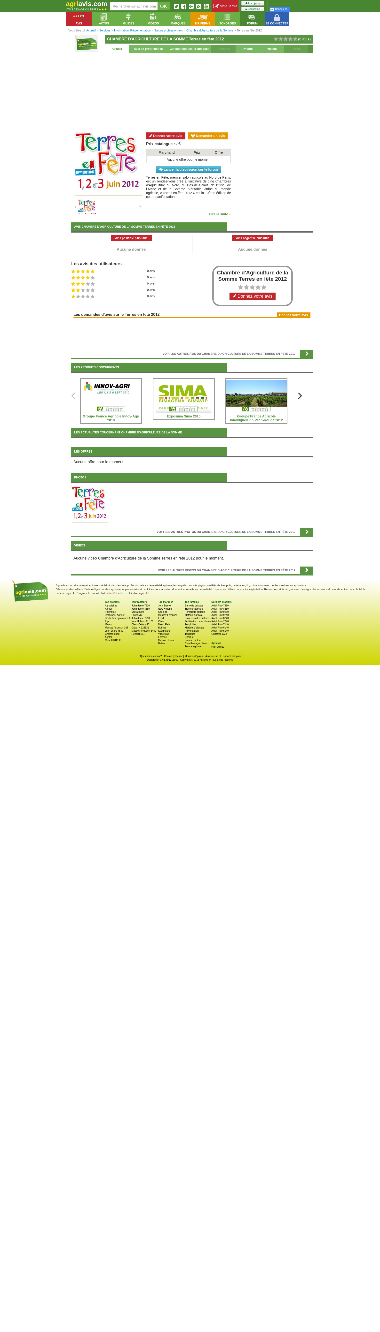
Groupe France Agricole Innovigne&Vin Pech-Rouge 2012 (256, 418)
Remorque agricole (195, 612)
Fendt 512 (137, 615)
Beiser (161, 643)
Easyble (162, 637)
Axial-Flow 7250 (220, 605)
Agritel (108, 608)
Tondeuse (190, 634)
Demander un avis (208, 136)
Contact (168, 656)
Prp (107, 621)
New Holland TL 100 (142, 621)
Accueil (117, 49)
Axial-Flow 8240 (220, 618)
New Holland (165, 608)
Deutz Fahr (164, 624)
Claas (161, 621)
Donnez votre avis (165, 136)
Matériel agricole (193, 615)
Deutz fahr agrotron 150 (118, 618)
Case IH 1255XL (140, 627)
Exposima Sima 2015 (184, 416)
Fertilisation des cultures (198, 621)
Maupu (108, 624)
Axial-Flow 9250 (220, 612)
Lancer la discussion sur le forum (188, 169)
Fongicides (190, 624)
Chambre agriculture (196, 643)
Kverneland (164, 630)
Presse (178, 656)
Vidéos (272, 49)
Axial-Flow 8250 (220, 608)
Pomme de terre (193, 640)
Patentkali (110, 612)
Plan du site (217, 646)
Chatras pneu (112, 634)
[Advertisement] (192, 92)
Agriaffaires (111, 605)
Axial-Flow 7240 (220, 621)
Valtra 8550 (138, 612)
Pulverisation (191, 630)
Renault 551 (138, 634)
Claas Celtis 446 (140, 624)
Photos (248, 49)
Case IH (162, 612)
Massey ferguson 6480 (144, 630)
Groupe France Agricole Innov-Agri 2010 (111, 418)
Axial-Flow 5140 (220, 630)
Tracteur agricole (194, 608)
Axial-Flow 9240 (220, 615)
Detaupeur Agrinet (115, 615)
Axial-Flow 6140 (220, 627)
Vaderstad (163, 634)
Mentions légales (194, 656)
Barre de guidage (194, 605)
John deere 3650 (141, 608)
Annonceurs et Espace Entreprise (223, 656)
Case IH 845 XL (113, 640)
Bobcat (162, 627)
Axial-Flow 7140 (220, 624)
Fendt (161, 618)
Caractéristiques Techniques (189, 49)
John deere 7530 (114, 630)
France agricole (193, 646)
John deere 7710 (141, 618)
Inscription (252, 3)
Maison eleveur (166, 640)
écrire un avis (225, 6)
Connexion (252, 9)
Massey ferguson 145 (116, 627)
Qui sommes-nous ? (151, 656)
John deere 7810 (141, 605)
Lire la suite (220, 214)
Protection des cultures (197, 618)
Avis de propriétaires (148, 49)
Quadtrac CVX (219, 634)
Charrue (189, 637)
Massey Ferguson (167, 615)
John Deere (164, 605)
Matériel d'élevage (194, 627)
